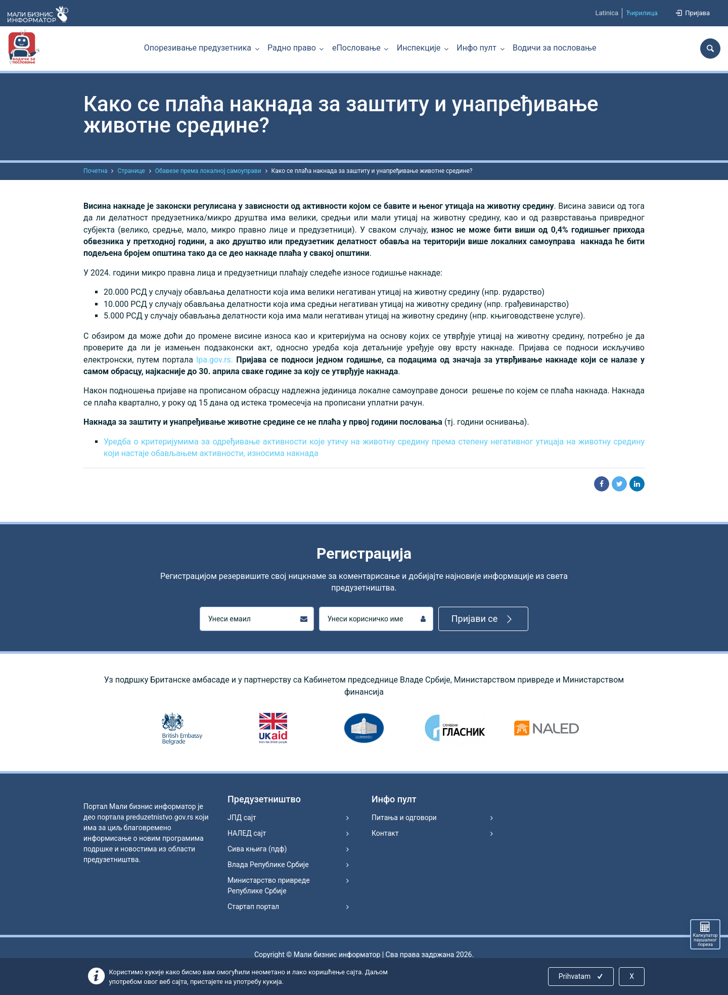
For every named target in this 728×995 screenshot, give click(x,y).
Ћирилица (642, 13)
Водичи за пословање (554, 48)
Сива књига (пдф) (257, 849)
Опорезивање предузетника (197, 48)
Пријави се (483, 619)
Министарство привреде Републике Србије (269, 885)
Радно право (291, 48)
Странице (131, 170)
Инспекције (418, 48)
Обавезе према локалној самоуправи (208, 170)
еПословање (356, 48)
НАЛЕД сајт (247, 833)
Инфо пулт (476, 48)
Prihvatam (582, 976)
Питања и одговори (404, 817)
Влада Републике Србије (268, 865)
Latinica (606, 13)
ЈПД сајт (242, 817)
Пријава (692, 13)
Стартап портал (253, 906)
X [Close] (631, 976)
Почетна (95, 170)
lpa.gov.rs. (214, 360)
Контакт (385, 833)
